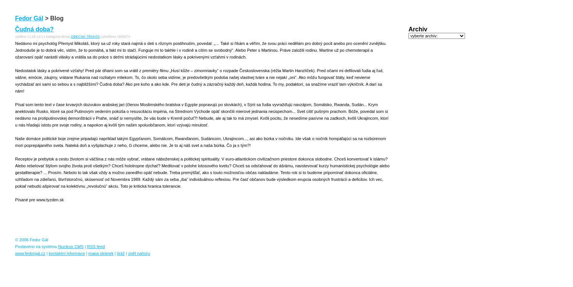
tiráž (121, 253)
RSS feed (96, 246)
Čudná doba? (34, 29)
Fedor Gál (29, 18)
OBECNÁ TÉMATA (85, 37)
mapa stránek (101, 253)
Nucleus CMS (70, 246)
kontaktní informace (67, 253)
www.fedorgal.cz (30, 253)
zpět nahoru (139, 253)
